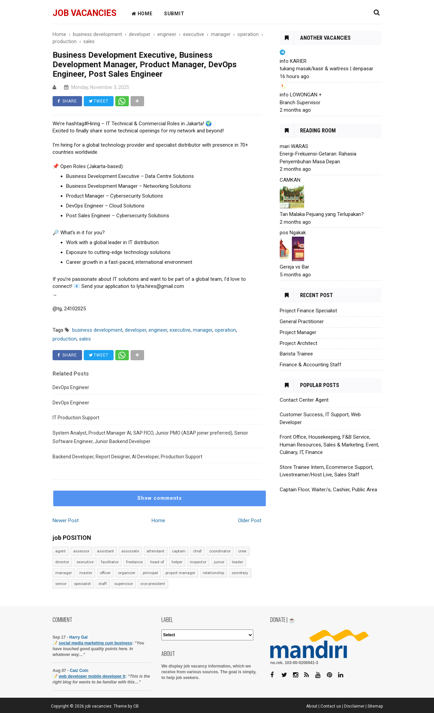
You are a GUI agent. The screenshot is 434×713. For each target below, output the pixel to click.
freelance (134, 562)
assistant (105, 551)
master (85, 572)
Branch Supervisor (300, 102)
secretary (240, 572)
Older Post (249, 520)
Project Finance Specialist (308, 311)
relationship (213, 572)
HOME (142, 13)
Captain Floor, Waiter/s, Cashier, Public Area (328, 490)
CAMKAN (290, 180)
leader (237, 562)
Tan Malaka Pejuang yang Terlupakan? (322, 214)
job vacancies (84, 13)
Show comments (159, 498)
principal (150, 572)
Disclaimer (354, 706)
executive (85, 562)
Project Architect (298, 343)
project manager (180, 572)
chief (197, 551)
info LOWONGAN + (301, 95)
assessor (81, 551)
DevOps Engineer (71, 387)
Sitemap (375, 706)
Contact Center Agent (304, 400)
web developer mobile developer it (92, 676)
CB (136, 706)
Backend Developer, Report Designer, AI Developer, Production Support (127, 456)
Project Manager (298, 332)
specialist (82, 583)
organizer (126, 572)
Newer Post (66, 520)
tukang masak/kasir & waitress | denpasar (326, 69)
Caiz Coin (79, 670)
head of (157, 562)
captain (178, 551)
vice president (152, 583)
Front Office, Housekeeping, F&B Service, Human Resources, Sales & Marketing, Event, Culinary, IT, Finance (329, 444)
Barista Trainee (296, 354)
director (62, 562)
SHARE (67, 101)
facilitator (110, 562)
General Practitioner (302, 321)
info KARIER (293, 61)
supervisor (123, 583)
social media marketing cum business (95, 643)
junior (219, 562)
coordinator (220, 551)
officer (105, 572)
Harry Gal (78, 637)
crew (242, 551)
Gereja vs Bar (294, 267)
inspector (198, 562)
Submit (174, 13)
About (311, 706)
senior (60, 583)
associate (130, 551)
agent (60, 551)
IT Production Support (76, 417)
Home (158, 520)
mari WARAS (294, 146)
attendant (155, 551)
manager (63, 572)
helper (177, 562)
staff (102, 583)
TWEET (98, 101)
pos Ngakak (293, 233)
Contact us (330, 706)
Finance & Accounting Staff (310, 365)
